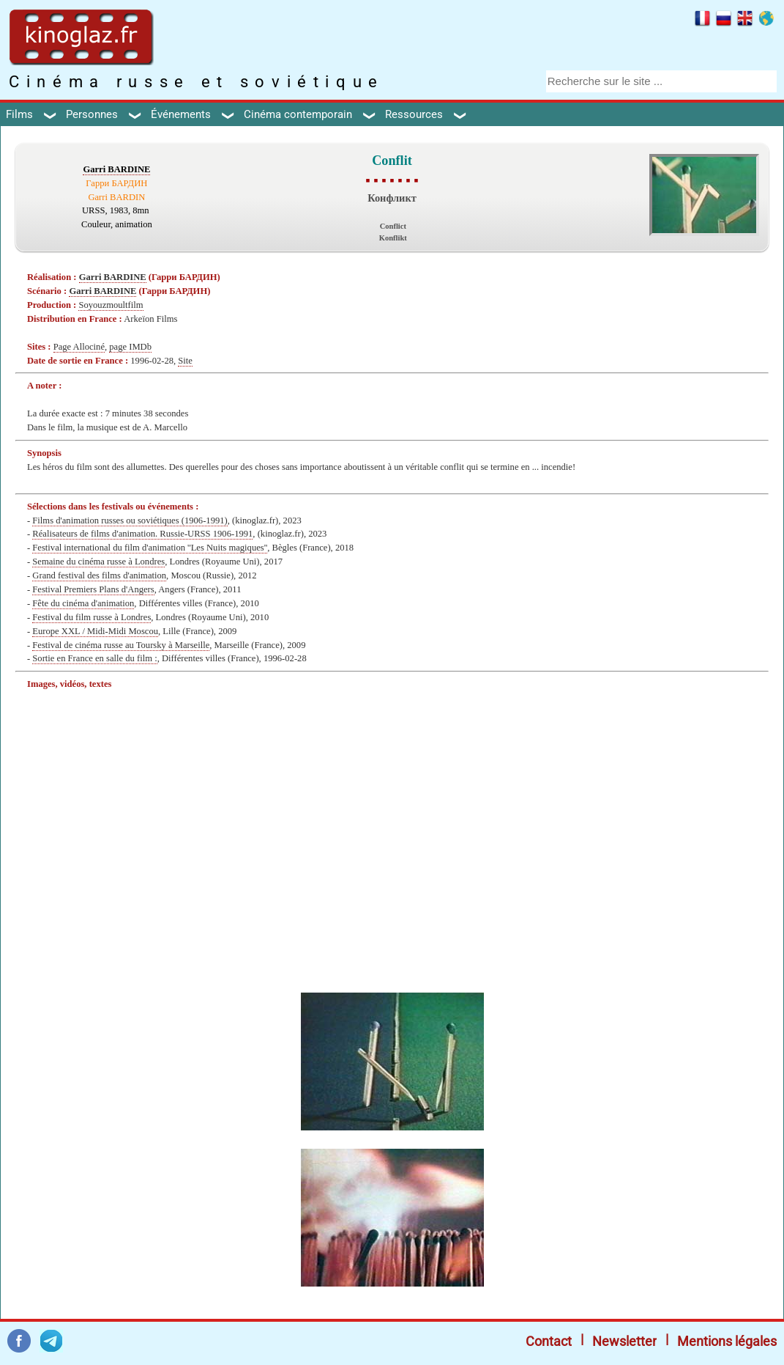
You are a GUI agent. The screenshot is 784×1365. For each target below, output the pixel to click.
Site (185, 361)
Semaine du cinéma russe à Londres (98, 561)
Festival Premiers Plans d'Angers (93, 589)
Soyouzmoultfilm (110, 305)
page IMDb (130, 347)
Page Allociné (79, 347)
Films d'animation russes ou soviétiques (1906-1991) (129, 520)
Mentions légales (727, 1341)
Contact (549, 1341)
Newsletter (624, 1341)
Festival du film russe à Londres (91, 617)
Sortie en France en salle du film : (94, 658)
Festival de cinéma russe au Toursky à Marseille (120, 645)
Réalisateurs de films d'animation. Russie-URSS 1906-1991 (142, 534)
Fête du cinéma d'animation (83, 603)
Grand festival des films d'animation (99, 575)
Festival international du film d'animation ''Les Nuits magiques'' (149, 547)
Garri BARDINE (116, 169)
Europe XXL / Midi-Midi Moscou (95, 631)
